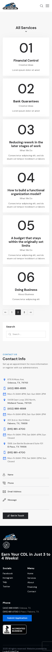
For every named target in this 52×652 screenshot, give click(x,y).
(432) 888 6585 (11, 608)
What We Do (26, 150)
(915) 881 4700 (10, 611)
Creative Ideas (26, 64)
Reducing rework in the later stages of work (26, 144)
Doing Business (26, 290)
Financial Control (26, 60)
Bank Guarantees (26, 101)
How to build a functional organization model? (26, 192)
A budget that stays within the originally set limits (26, 242)
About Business (26, 294)
